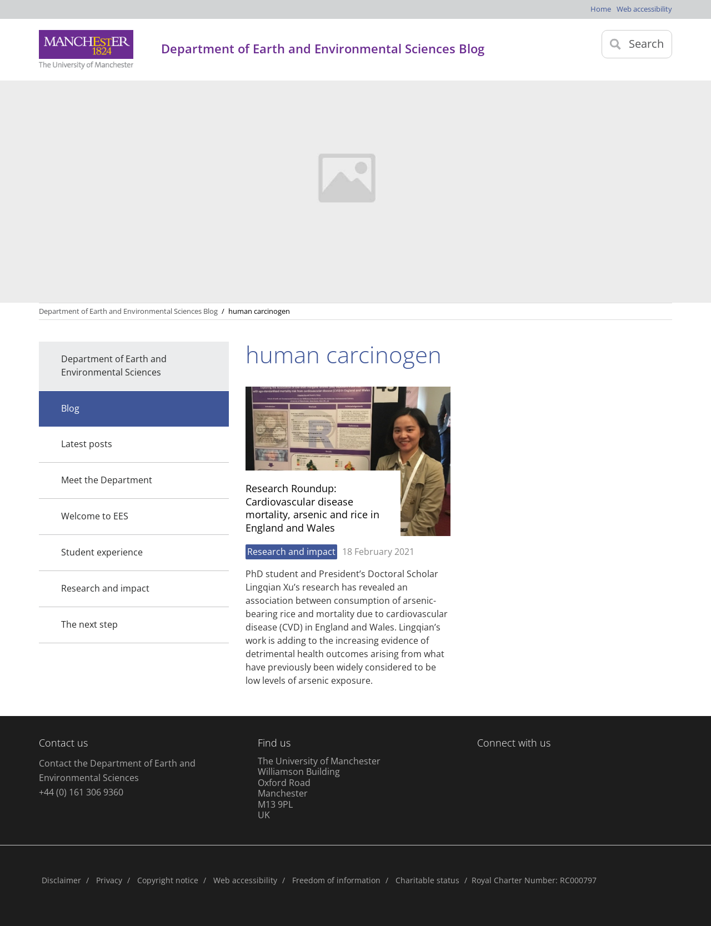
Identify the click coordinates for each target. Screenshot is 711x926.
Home (600, 9)
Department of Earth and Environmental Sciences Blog (128, 311)
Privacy (109, 880)
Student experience (102, 552)
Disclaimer (61, 880)
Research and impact (105, 588)
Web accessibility (644, 9)
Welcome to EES (94, 516)
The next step (89, 624)
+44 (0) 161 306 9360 (81, 792)
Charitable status (427, 880)
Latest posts (86, 444)
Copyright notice (167, 880)
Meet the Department (106, 480)
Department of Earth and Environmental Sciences (114, 365)
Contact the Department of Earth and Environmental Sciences (117, 770)
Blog (70, 408)
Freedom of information (336, 880)
